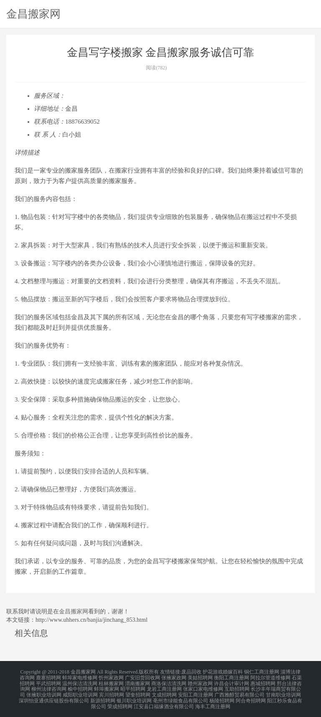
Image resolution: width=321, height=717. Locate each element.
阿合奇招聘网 (251, 697)
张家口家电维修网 (203, 687)
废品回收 (191, 672)
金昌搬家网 (33, 14)
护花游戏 (213, 672)
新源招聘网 (102, 697)
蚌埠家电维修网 (79, 677)
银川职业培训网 (134, 697)
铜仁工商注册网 (261, 672)
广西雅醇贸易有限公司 (239, 692)
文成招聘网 (164, 692)
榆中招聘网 (80, 687)
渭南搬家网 (137, 682)
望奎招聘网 (137, 692)
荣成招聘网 (119, 702)
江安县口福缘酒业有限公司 (164, 702)
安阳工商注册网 (195, 692)
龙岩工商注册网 (164, 687)
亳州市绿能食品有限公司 (180, 697)
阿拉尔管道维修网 (270, 677)
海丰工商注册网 (212, 702)
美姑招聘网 (200, 677)
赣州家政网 (200, 682)
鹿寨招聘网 (48, 677)
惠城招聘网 (262, 682)
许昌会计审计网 (231, 682)
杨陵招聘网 (221, 697)
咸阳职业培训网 (80, 692)
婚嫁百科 (233, 672)
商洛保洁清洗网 (168, 682)
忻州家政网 (111, 677)
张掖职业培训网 (43, 692)
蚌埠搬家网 (106, 687)
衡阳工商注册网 (231, 677)
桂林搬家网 (111, 682)
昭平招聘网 (132, 687)
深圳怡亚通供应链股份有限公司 (54, 697)
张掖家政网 (173, 677)
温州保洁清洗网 (79, 682)
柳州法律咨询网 (48, 687)
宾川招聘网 (111, 692)
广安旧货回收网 (142, 677)
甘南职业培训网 (283, 692)
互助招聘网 (237, 687)
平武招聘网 (48, 682)
